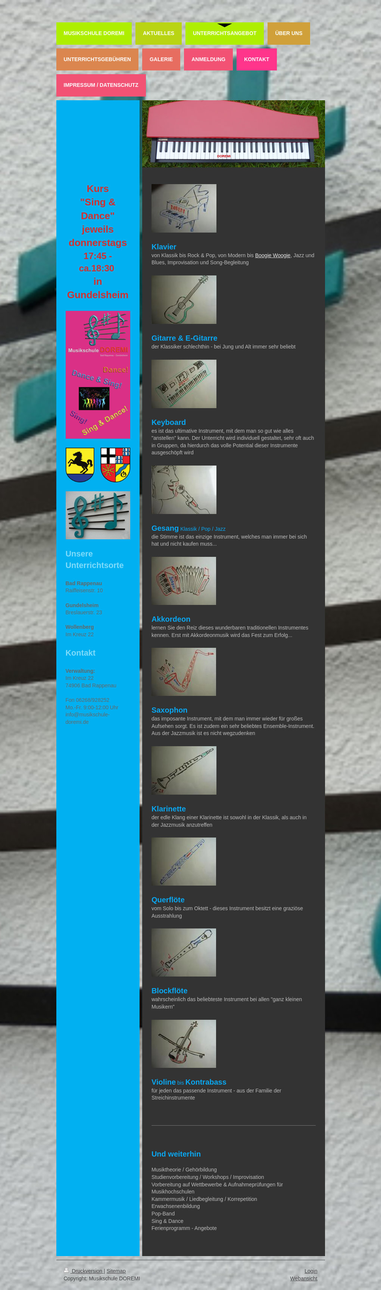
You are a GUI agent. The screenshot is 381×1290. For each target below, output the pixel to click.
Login (311, 1271)
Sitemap (116, 1271)
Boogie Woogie (273, 255)
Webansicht (304, 1278)
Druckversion (84, 1271)
